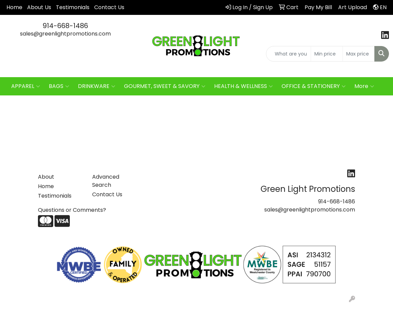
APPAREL (25, 86)
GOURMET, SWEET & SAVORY (164, 86)
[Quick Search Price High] (359, 54)
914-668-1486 (65, 25)
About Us (39, 7)
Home (14, 7)
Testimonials (72, 7)
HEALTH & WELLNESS (243, 86)
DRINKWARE (96, 86)
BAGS (59, 86)
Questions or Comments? (72, 210)
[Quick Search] (288, 54)
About (46, 177)
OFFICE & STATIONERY (314, 86)
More (364, 86)
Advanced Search (105, 181)
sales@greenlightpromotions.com (65, 34)
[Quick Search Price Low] (327, 54)
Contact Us (109, 7)
